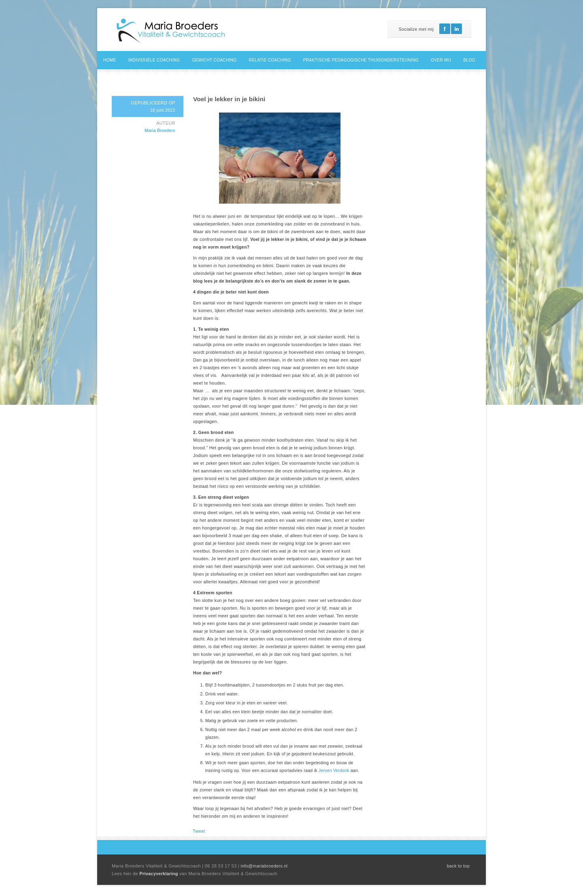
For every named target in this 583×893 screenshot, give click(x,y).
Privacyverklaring (159, 873)
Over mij (441, 60)
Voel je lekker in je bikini (229, 99)
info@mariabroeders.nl (263, 865)
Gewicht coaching (214, 60)
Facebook (444, 28)
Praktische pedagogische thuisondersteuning (361, 60)
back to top (458, 865)
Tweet (199, 831)
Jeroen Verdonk (335, 770)
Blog (469, 60)
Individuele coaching (154, 60)
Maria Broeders (160, 130)
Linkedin (456, 28)
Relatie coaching (270, 60)
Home (109, 60)
